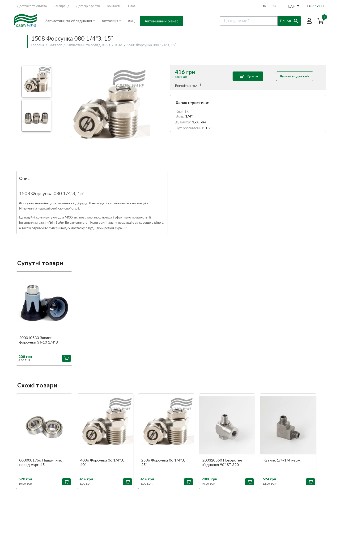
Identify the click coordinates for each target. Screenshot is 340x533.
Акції (132, 20)
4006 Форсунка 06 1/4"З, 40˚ (102, 462)
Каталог (55, 45)
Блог (131, 6)
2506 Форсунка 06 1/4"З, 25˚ (163, 462)
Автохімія (111, 20)
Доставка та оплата (32, 6)
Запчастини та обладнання (70, 20)
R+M (118, 45)
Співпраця (61, 6)
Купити (248, 76)
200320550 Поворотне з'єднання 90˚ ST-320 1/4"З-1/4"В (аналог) (222, 462)
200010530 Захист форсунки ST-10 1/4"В (38, 339)
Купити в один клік (295, 76)
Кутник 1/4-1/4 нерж (281, 460)
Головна (37, 45)
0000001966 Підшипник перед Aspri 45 (40, 462)
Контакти (114, 6)
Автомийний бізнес (161, 21)
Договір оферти (88, 6)
